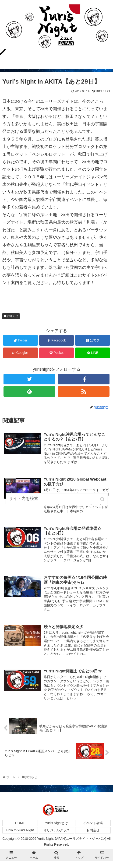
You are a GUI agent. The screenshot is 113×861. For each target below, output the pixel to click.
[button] (102, 499)
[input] (56, 498)
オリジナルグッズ (56, 830)
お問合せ (92, 830)
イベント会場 (93, 823)
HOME (20, 823)
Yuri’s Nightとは (56, 823)
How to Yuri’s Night (20, 830)
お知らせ (12, 316)
